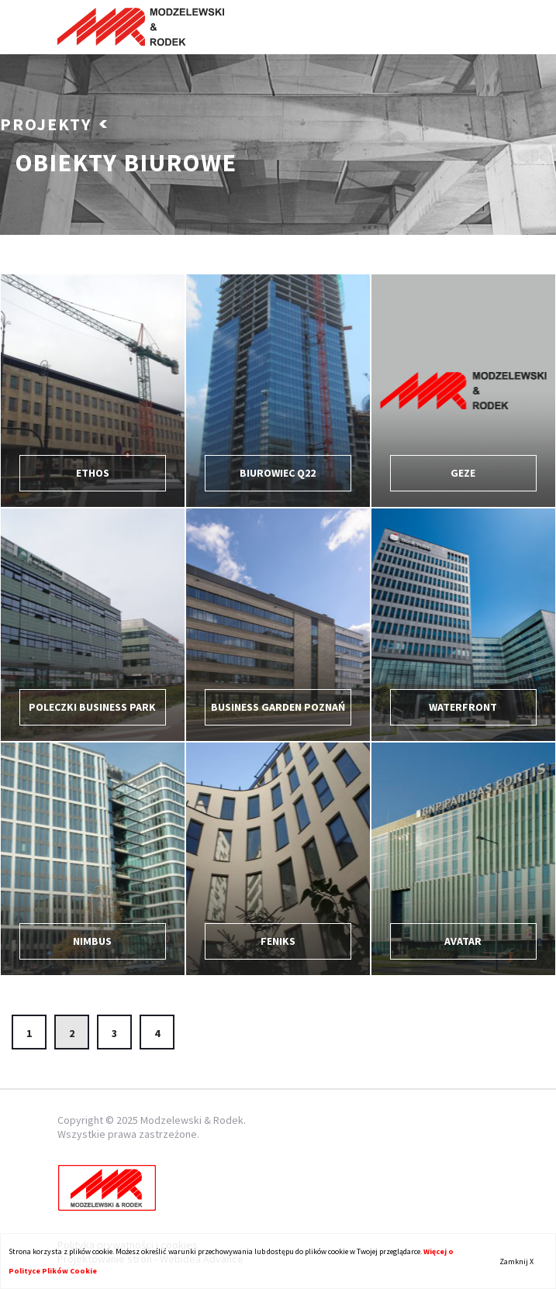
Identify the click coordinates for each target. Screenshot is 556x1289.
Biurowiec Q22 (278, 473)
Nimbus (92, 941)
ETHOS (92, 473)
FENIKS (278, 941)
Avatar (463, 941)
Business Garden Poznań (278, 707)
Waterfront (463, 707)
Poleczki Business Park (92, 707)
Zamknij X (516, 1261)
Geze (463, 473)
